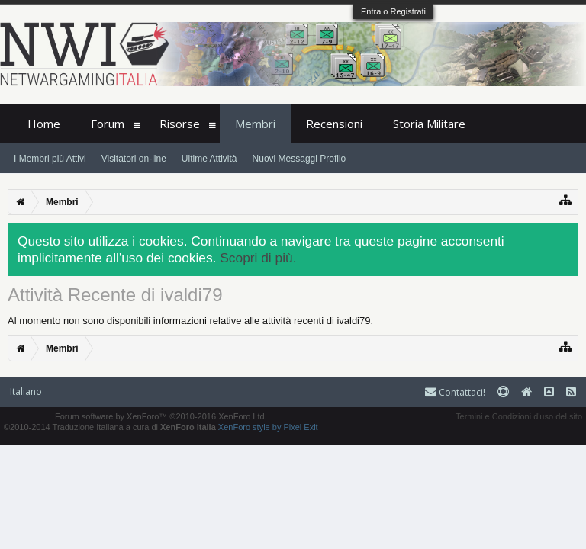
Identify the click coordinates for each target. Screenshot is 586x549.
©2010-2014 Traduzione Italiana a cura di (110, 427)
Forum (107, 123)
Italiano (26, 391)
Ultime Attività (209, 158)
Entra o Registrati (393, 11)
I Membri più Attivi (50, 158)
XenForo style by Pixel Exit (268, 427)
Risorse (179, 123)
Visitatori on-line (133, 158)
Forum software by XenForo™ (161, 416)
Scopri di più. (258, 257)
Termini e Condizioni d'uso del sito (519, 416)
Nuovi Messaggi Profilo (299, 158)
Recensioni (334, 123)
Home (43, 123)
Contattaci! (455, 392)
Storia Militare (429, 123)
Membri (255, 123)
